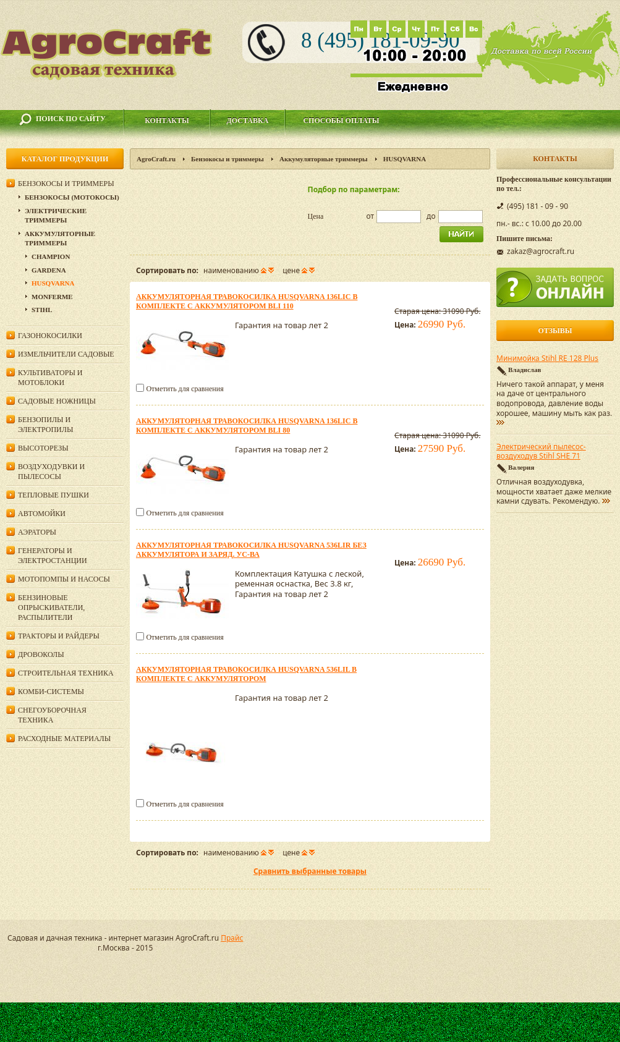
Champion (51, 256)
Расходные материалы (64, 738)
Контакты (167, 120)
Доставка (248, 120)
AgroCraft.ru (156, 159)
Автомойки (42, 513)
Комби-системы (51, 691)
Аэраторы (37, 532)
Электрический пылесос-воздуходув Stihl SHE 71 (541, 452)
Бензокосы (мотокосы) (72, 197)
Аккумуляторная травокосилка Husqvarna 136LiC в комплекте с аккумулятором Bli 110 (246, 301)
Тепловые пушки (53, 495)
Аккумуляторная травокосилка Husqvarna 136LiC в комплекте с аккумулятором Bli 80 (246, 425)
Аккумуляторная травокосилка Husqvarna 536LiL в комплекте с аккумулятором (246, 674)
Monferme (52, 296)
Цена (316, 216)
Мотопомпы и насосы (64, 579)
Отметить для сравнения (184, 388)
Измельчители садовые (66, 354)
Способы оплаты (341, 120)
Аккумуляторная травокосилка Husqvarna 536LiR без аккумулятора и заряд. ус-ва (251, 550)
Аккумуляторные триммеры (323, 159)
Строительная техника (66, 673)
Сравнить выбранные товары (310, 871)
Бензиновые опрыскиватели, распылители (51, 607)
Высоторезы (43, 448)
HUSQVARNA (53, 283)
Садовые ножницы (57, 401)
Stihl (42, 309)
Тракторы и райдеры (59, 636)
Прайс (232, 938)
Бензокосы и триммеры (227, 159)
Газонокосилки (50, 335)
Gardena (49, 270)
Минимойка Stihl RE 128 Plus (547, 358)
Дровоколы (41, 654)
